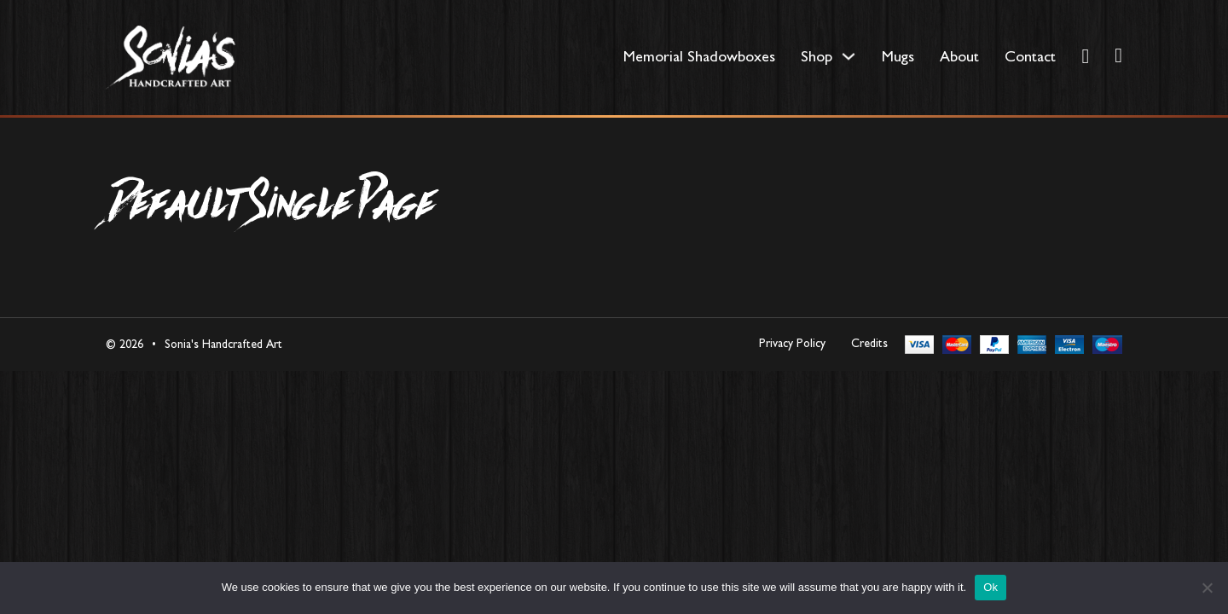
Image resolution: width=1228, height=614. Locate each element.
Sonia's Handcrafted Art (223, 343)
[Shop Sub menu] (848, 56)
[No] (1206, 587)
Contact (1030, 56)
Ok (990, 587)
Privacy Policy (792, 343)
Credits (869, 343)
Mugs (898, 56)
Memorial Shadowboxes (699, 56)
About (959, 56)
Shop (816, 56)
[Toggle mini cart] (1118, 55)
